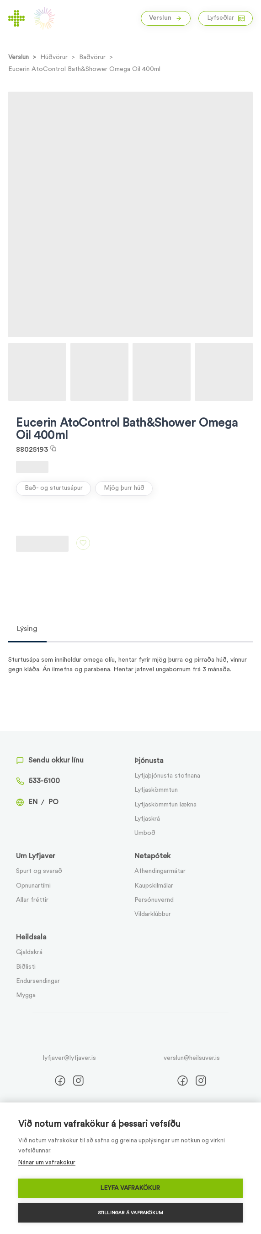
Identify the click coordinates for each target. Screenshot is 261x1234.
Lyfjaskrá (147, 819)
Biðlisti (26, 967)
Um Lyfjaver (35, 856)
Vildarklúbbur (152, 914)
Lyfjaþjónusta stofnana (167, 776)
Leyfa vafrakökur (130, 1188)
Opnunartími (33, 886)
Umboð (144, 833)
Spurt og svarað (39, 871)
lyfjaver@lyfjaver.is (69, 1058)
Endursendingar (38, 981)
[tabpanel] (130, 658)
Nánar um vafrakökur (46, 1162)
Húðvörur (54, 57)
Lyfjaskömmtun (156, 790)
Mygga (26, 995)
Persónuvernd (154, 900)
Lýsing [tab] (27, 628)
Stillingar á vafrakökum (131, 1213)
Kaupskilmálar (153, 886)
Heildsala (31, 937)
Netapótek (152, 856)
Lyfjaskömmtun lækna (165, 804)
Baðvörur (92, 57)
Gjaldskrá (29, 952)
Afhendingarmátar (160, 871)
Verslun (165, 18)
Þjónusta (149, 760)
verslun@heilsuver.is (192, 1058)
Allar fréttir (32, 900)
